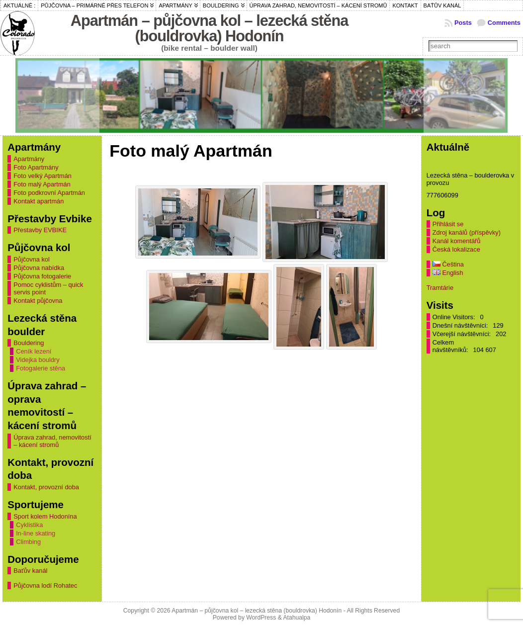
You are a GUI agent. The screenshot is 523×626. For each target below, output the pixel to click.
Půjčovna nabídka (38, 267)
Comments (504, 22)
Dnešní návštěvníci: (461, 325)
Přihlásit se (448, 224)
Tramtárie (440, 287)
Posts (463, 22)
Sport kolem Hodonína (45, 516)
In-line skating (35, 533)
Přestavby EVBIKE (40, 230)
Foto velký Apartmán (42, 175)
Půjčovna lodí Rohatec (45, 585)
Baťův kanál (30, 570)
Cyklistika (29, 525)
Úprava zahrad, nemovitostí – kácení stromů (52, 441)
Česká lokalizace (456, 249)
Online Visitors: (455, 317)
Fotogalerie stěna (40, 368)
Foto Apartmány (35, 167)
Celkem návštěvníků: (451, 346)
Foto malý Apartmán (42, 184)
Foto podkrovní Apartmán (49, 192)
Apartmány (28, 159)
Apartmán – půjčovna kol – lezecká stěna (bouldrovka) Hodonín (210, 28)
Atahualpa (296, 617)
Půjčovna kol (31, 259)
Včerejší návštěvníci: (463, 334)
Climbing (28, 541)
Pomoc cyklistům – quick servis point (48, 288)
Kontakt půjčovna (37, 300)
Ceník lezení (33, 351)
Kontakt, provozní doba (46, 487)
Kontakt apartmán (38, 201)
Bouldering (28, 343)
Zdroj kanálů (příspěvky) (467, 232)
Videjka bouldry (37, 359)
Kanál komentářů (457, 241)
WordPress (261, 617)
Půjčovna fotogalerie (42, 276)
